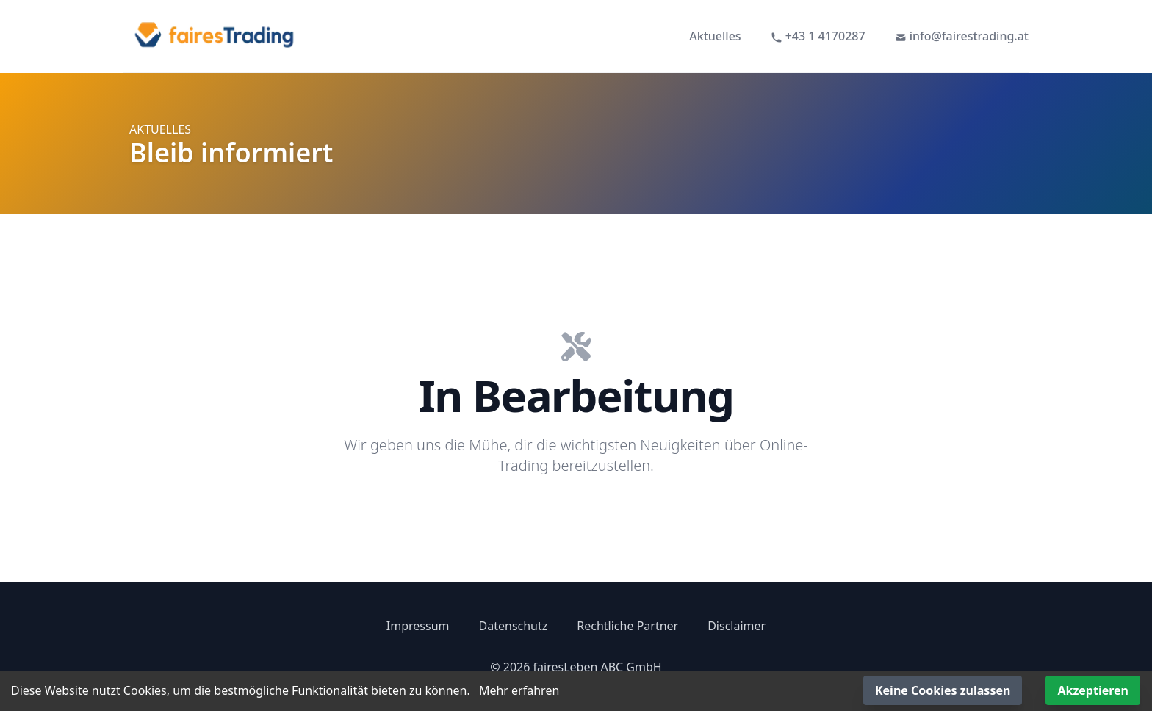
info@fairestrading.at (962, 36)
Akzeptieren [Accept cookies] (1092, 690)
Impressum (418, 626)
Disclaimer (737, 626)
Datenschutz (513, 626)
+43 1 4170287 (818, 36)
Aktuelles (715, 36)
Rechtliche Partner (627, 626)
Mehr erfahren (519, 690)
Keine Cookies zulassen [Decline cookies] (942, 690)
